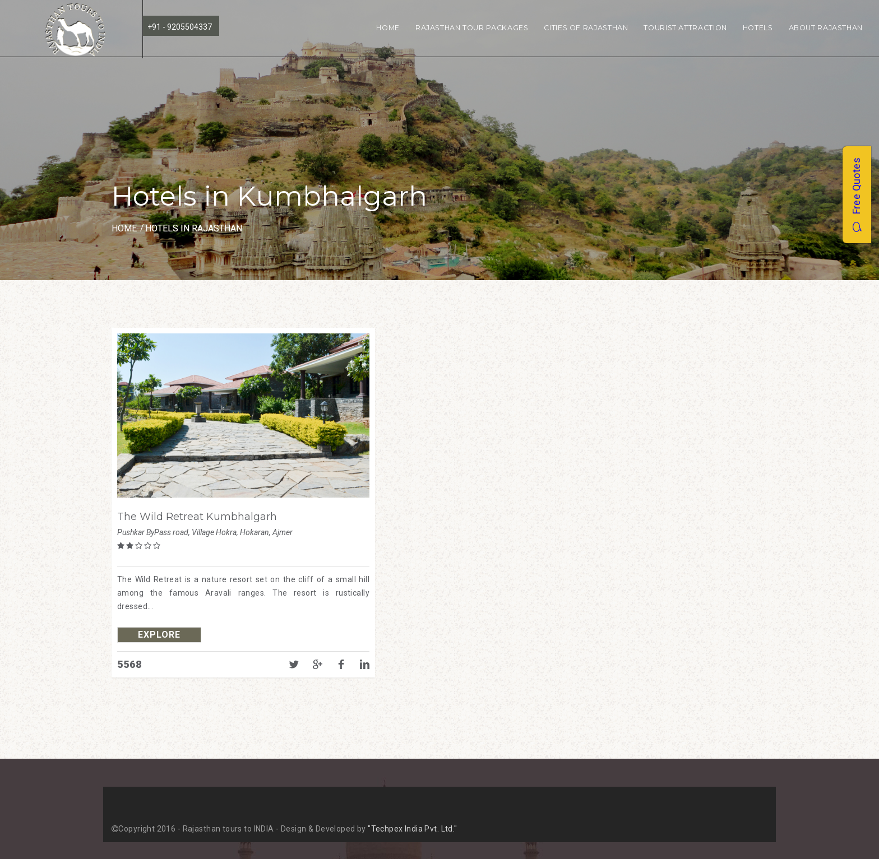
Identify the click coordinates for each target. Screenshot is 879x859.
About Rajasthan (826, 28)
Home (388, 28)
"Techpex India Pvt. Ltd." (412, 828)
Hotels (758, 28)
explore (159, 634)
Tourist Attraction (685, 28)
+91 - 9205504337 (179, 26)
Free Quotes (856, 194)
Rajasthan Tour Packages (472, 28)
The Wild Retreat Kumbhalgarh (197, 516)
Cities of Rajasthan (586, 28)
